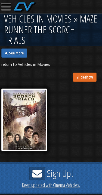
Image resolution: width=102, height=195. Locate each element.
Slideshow (84, 77)
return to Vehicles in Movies (25, 64)
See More (14, 53)
